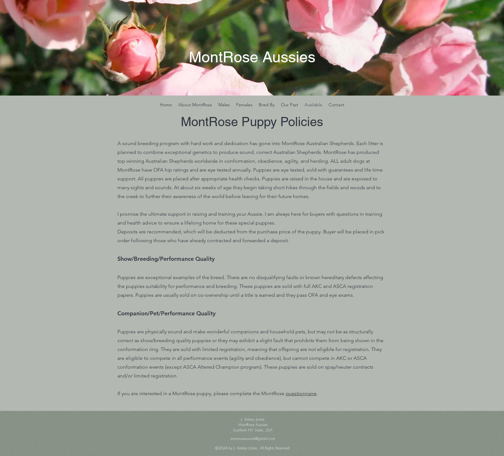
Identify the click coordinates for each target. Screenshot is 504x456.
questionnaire (301, 393)
